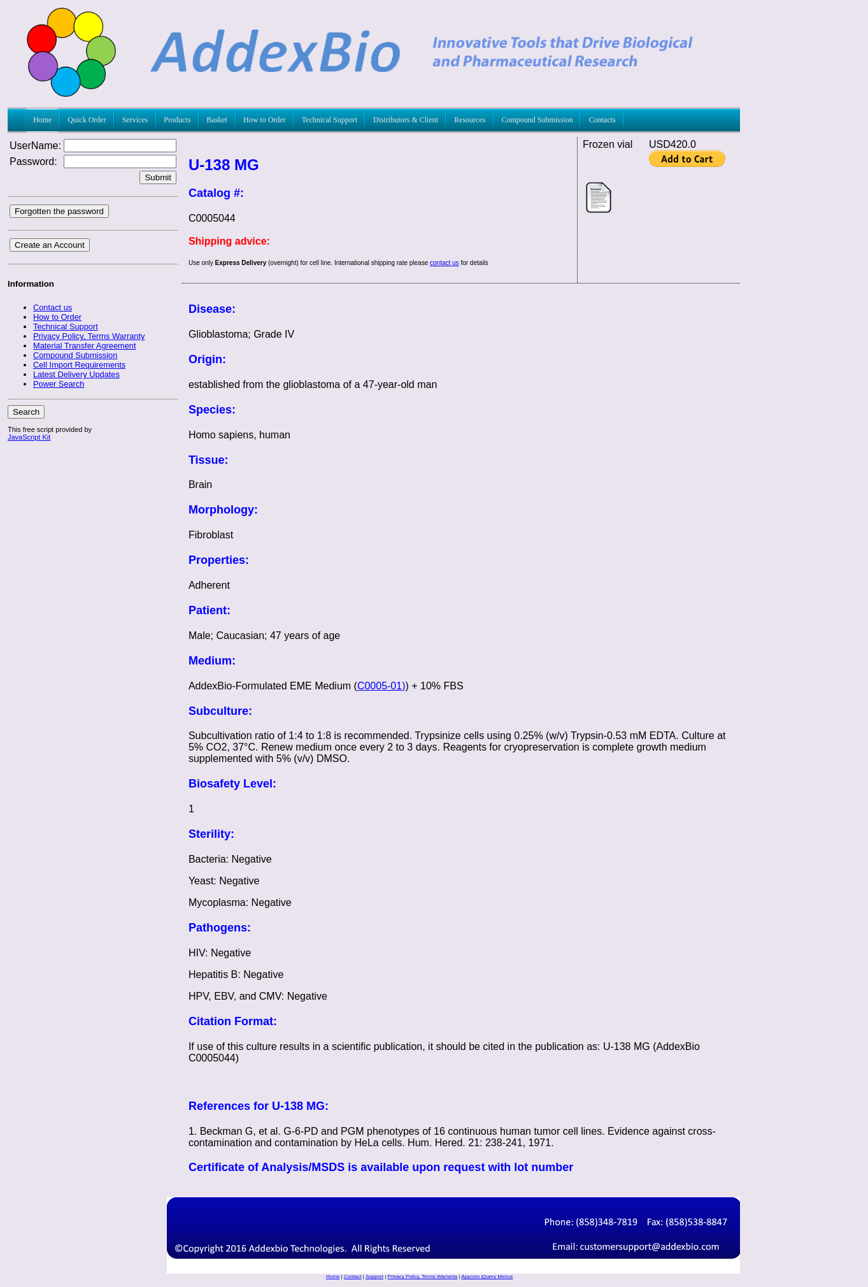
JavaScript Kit (29, 437)
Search (26, 412)
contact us (444, 262)
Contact (353, 1276)
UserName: (35, 145)
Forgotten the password (59, 211)
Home (332, 1276)
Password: (33, 161)
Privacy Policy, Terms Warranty (423, 1276)
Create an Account (50, 245)
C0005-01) (381, 685)
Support (374, 1276)
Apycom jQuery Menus (487, 1276)
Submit (158, 177)
